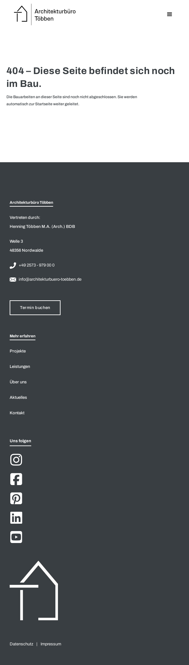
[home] (43, 14)
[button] (170, 14)
